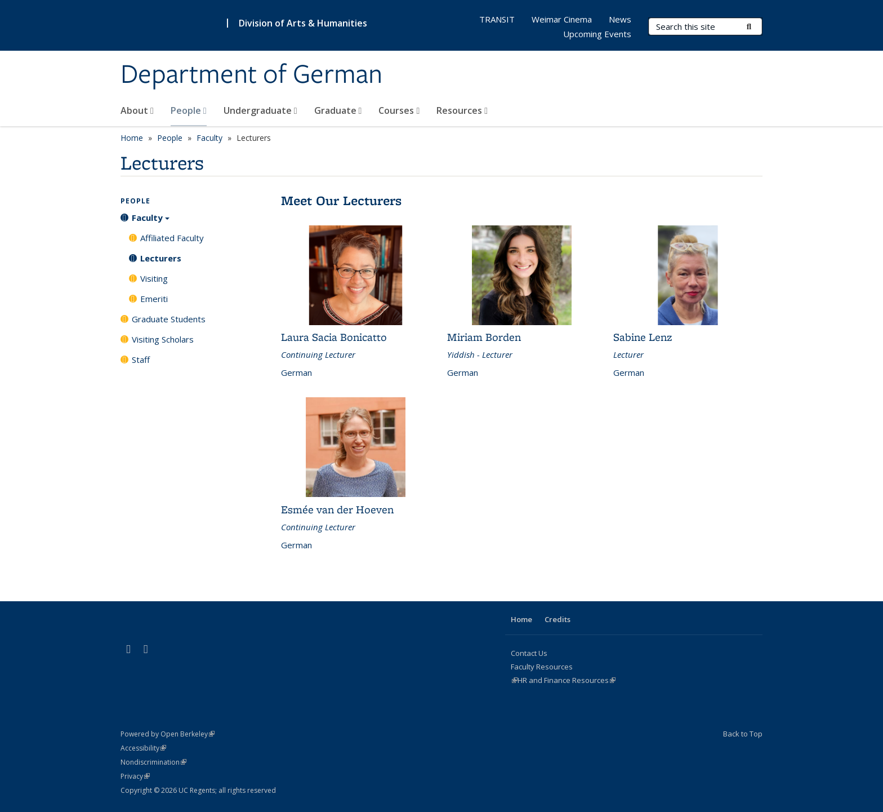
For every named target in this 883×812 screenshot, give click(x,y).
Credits (557, 619)
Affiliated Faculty (172, 237)
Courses (399, 110)
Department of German (251, 75)
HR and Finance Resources (567, 680)
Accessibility (143, 748)
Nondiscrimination (153, 762)
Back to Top (742, 734)
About (137, 110)
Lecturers (160, 258)
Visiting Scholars (163, 339)
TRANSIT (497, 19)
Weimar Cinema (562, 19)
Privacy (135, 776)
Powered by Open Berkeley (168, 734)
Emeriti (154, 298)
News (620, 19)
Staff (141, 359)
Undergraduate (260, 110)
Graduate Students (169, 319)
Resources (462, 110)
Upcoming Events (597, 33)
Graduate (338, 110)
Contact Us (529, 653)
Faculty (209, 137)
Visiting (154, 278)
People (189, 110)
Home (132, 137)
